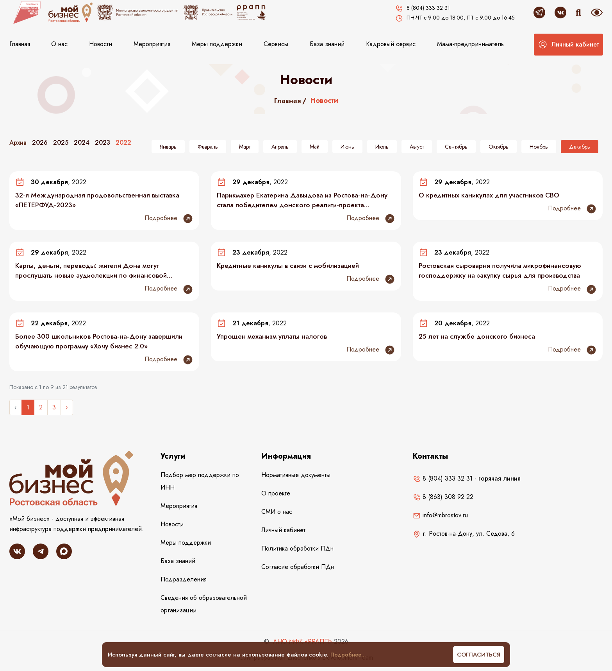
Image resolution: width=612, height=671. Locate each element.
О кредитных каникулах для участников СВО (492, 195)
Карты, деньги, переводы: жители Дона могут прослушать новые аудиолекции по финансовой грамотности (94, 272)
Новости (100, 43)
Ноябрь (539, 147)
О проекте (275, 495)
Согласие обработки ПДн (297, 569)
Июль (382, 147)
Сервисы (276, 43)
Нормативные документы (295, 477)
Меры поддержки (217, 43)
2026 (40, 142)
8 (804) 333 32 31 (443, 480)
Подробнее (169, 219)
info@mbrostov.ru (440, 517)
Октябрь (499, 147)
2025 (60, 142)
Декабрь (579, 147)
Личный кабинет (283, 532)
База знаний (327, 43)
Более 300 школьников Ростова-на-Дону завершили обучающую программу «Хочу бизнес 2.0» (102, 343)
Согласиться (478, 654)
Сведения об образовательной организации (204, 606)
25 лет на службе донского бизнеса (479, 338)
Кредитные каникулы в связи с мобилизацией (292, 267)
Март (244, 147)
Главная (19, 43)
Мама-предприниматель (470, 43)
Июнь (347, 147)
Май (314, 147)
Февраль (208, 147)
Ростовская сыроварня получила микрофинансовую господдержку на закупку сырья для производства (504, 272)
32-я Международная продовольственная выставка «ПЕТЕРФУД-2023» (100, 200)
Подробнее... (349, 654)
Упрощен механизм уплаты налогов (275, 338)
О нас (59, 43)
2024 (81, 142)
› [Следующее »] (67, 409)
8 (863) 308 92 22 (443, 499)
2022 (123, 142)
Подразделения (184, 581)
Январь (168, 147)
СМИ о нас (276, 514)
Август (417, 147)
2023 (102, 142)
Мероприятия (152, 43)
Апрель (280, 147)
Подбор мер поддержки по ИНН (200, 483)
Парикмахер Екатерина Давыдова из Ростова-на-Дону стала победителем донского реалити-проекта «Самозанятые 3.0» (303, 200)
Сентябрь (456, 147)
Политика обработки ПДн (297, 550)
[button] (568, 45)
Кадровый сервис (391, 43)
